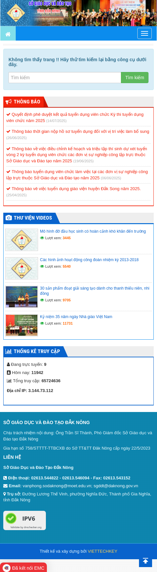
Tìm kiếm (134, 77)
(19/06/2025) (83, 161)
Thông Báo (27, 101)
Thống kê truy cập (37, 351)
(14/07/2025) (56, 121)
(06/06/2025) (111, 178)
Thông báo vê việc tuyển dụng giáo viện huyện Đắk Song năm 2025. (73, 188)
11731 (68, 323)
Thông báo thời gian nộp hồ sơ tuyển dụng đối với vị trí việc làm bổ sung (77, 131)
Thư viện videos (33, 218)
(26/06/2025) (16, 138)
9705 (66, 300)
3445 (66, 238)
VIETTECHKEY (102, 551)
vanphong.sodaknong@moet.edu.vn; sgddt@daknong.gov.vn (80, 485)
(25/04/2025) (16, 195)
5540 (66, 266)
